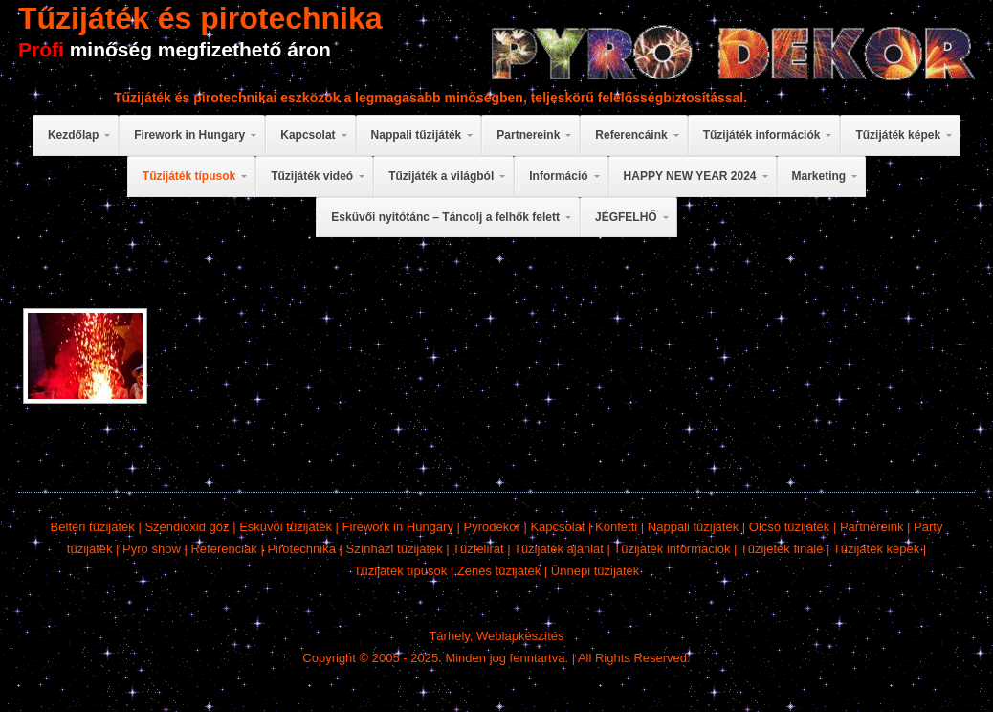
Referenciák (223, 549)
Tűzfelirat (477, 549)
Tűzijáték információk (671, 549)
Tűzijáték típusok (401, 571)
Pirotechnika (301, 549)
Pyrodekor (492, 527)
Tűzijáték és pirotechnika (200, 18)
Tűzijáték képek (876, 549)
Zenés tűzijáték (499, 571)
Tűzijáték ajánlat (559, 549)
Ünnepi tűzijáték (595, 571)
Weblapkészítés (520, 636)
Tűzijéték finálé (782, 549)
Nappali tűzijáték (693, 527)
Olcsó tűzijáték (789, 527)
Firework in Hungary (397, 527)
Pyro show (151, 549)
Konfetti (616, 527)
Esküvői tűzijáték (285, 527)
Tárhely (449, 636)
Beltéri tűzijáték (93, 527)
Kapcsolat (557, 527)
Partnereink (871, 527)
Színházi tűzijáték (394, 549)
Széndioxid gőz (186, 527)
